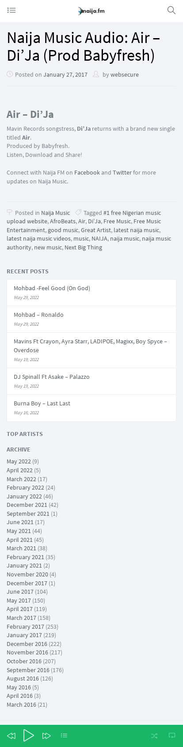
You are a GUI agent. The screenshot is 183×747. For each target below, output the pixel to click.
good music (63, 230)
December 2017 (27, 583)
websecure (125, 74)
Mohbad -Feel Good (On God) (52, 288)
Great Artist (96, 230)
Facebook (86, 172)
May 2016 (19, 687)
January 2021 (24, 565)
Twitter (122, 172)
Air (81, 221)
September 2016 (28, 670)
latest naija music (136, 230)
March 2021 (21, 548)
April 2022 (20, 470)
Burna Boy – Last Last (42, 403)
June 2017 (20, 591)
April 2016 (20, 696)
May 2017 (19, 600)
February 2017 (25, 626)
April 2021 (20, 540)
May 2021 (19, 531)
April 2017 (20, 609)
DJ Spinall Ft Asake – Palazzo (52, 377)
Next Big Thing (83, 247)
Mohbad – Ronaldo (39, 315)
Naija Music (55, 213)
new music (48, 247)
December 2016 (27, 644)
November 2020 (27, 574)
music (81, 238)
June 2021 (20, 522)
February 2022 (25, 487)
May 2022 (19, 461)
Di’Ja (94, 221)
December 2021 (27, 505)
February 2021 (25, 557)
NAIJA (99, 238)
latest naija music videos (39, 238)
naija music (124, 238)
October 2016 (24, 661)
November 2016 (27, 652)
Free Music (117, 221)
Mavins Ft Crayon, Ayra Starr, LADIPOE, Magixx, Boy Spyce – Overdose (90, 345)
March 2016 (21, 704)
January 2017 (24, 635)
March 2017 (21, 618)
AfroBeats (63, 221)
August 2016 (23, 678)
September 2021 (28, 513)
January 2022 (24, 496)
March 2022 (21, 479)
